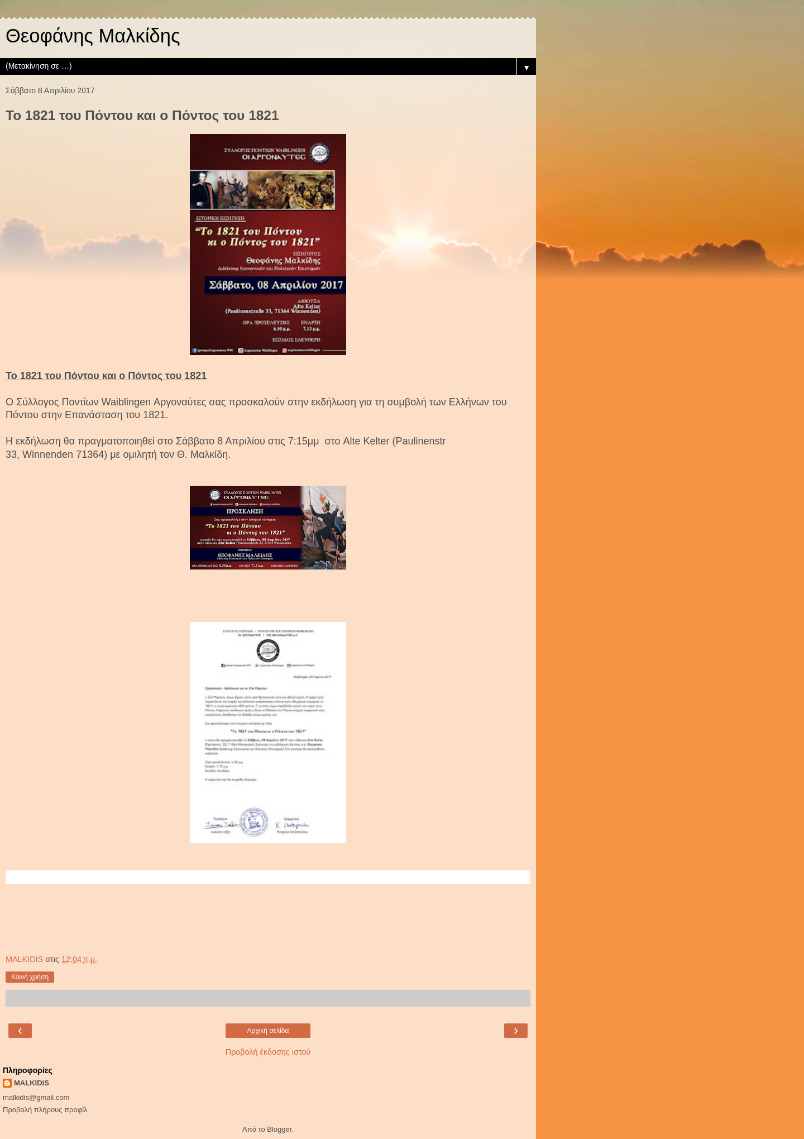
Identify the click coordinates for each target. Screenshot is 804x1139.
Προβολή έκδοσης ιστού (268, 1051)
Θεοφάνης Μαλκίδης (93, 35)
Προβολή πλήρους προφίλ (45, 1110)
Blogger (279, 1129)
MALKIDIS (31, 1083)
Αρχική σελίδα (268, 1031)
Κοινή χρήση (30, 977)
